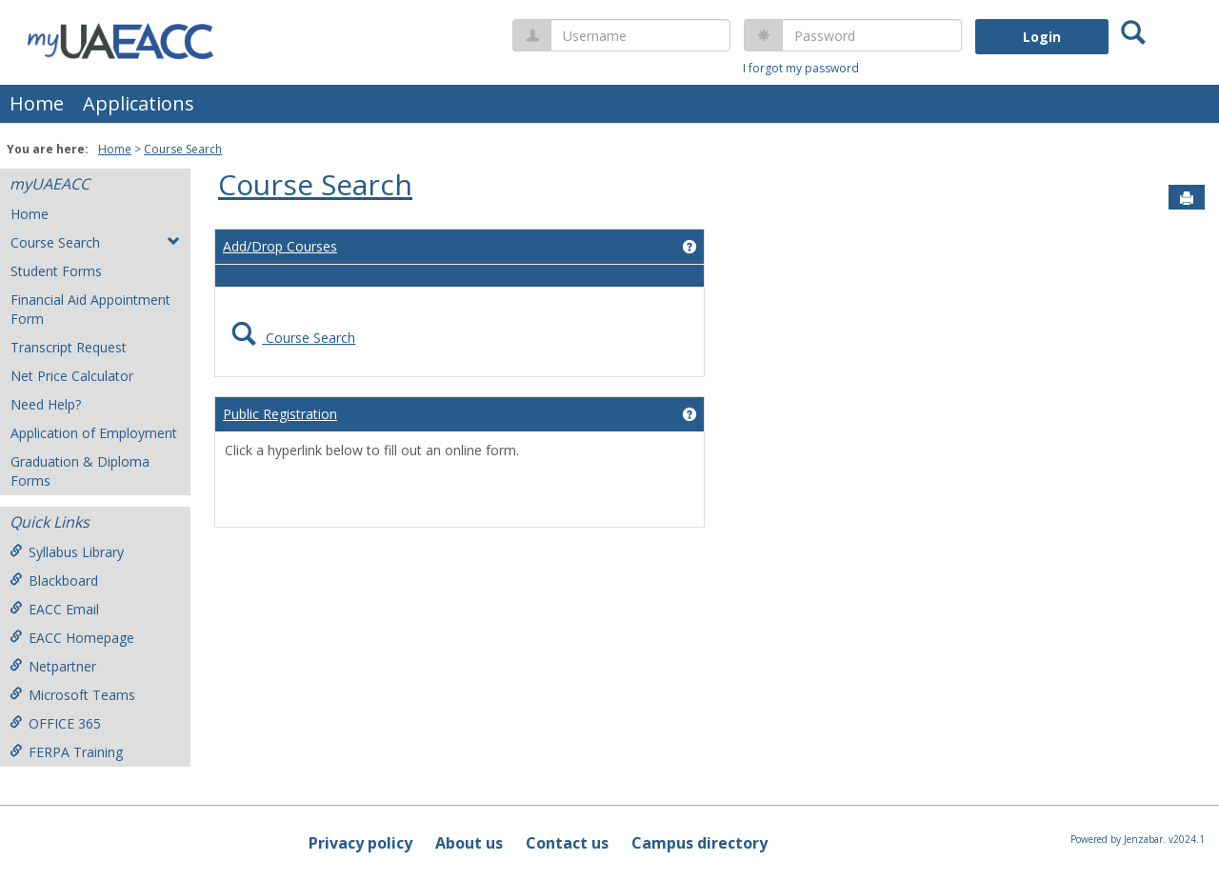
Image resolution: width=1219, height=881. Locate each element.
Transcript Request (68, 347)
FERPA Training (66, 752)
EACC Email (54, 609)
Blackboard (54, 580)
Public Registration (280, 414)
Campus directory (699, 842)
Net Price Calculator (71, 376)
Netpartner (53, 666)
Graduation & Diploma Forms (80, 471)
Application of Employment (93, 433)
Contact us (567, 842)
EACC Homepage (72, 638)
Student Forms (56, 271)
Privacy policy (360, 842)
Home (37, 103)
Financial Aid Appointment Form (90, 309)
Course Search (183, 149)
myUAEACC (50, 183)
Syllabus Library (67, 552)
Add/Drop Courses (280, 246)
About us (469, 842)
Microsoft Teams (72, 695)
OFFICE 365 (55, 723)
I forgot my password (801, 68)
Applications (138, 103)
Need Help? (45, 404)
